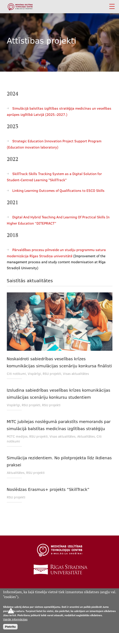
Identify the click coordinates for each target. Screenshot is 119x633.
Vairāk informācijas (15, 619)
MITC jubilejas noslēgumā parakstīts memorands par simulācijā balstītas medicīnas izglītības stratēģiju (59, 425)
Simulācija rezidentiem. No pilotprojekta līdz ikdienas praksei (59, 461)
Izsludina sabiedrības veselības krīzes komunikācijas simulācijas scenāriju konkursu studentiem (58, 394)
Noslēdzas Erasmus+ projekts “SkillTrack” (48, 489)
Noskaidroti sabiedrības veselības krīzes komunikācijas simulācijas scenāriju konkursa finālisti (59, 362)
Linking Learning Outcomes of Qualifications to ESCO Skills (58, 190)
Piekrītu (10, 626)
